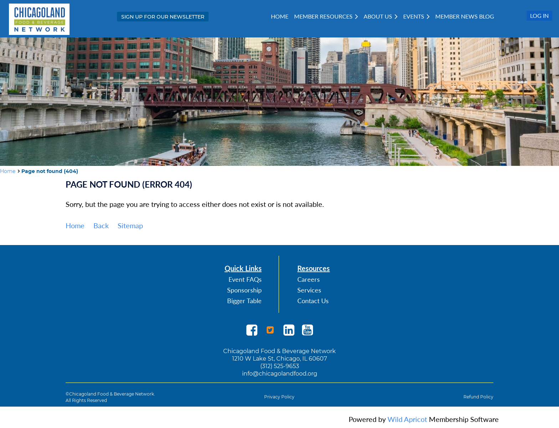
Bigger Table (244, 301)
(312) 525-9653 (279, 366)
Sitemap (130, 225)
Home (7, 171)
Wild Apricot (407, 419)
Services (309, 290)
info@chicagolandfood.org (279, 373)
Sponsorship (244, 290)
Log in (539, 15)
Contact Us (313, 301)
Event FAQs (245, 279)
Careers (308, 279)
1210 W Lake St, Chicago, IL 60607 (279, 358)
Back (101, 225)
